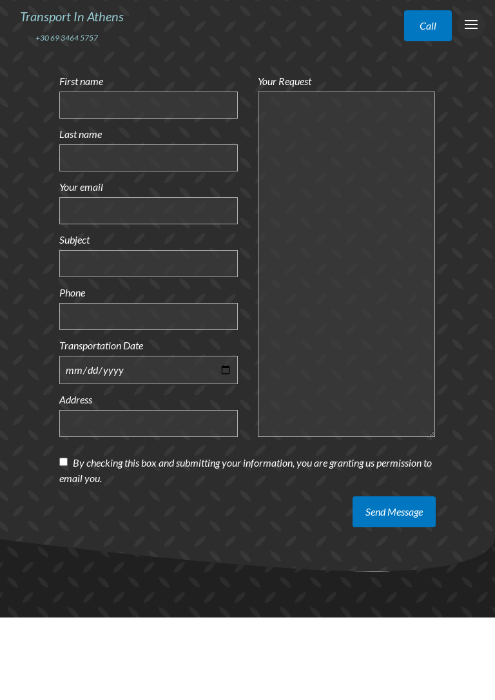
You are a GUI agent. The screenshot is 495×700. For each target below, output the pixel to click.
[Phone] (148, 316)
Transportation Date (101, 345)
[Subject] (148, 263)
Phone (72, 292)
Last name (80, 134)
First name (81, 81)
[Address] (148, 423)
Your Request (284, 81)
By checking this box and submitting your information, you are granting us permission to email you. (245, 470)
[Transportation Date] (148, 370)
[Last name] (148, 157)
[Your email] (148, 210)
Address (75, 399)
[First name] (148, 105)
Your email (81, 186)
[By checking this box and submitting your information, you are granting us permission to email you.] (63, 462)
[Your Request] (346, 264)
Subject (74, 239)
